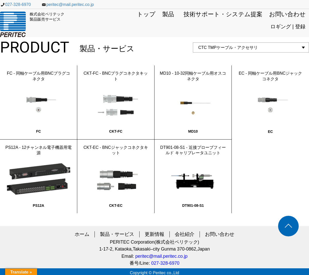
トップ (146, 15)
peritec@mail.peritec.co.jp (67, 4)
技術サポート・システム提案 (223, 15)
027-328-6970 (15, 4)
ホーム (82, 234)
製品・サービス (117, 234)
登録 (300, 26)
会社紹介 (184, 234)
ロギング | (282, 26)
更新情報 (154, 234)
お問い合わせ (287, 15)
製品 (168, 15)
